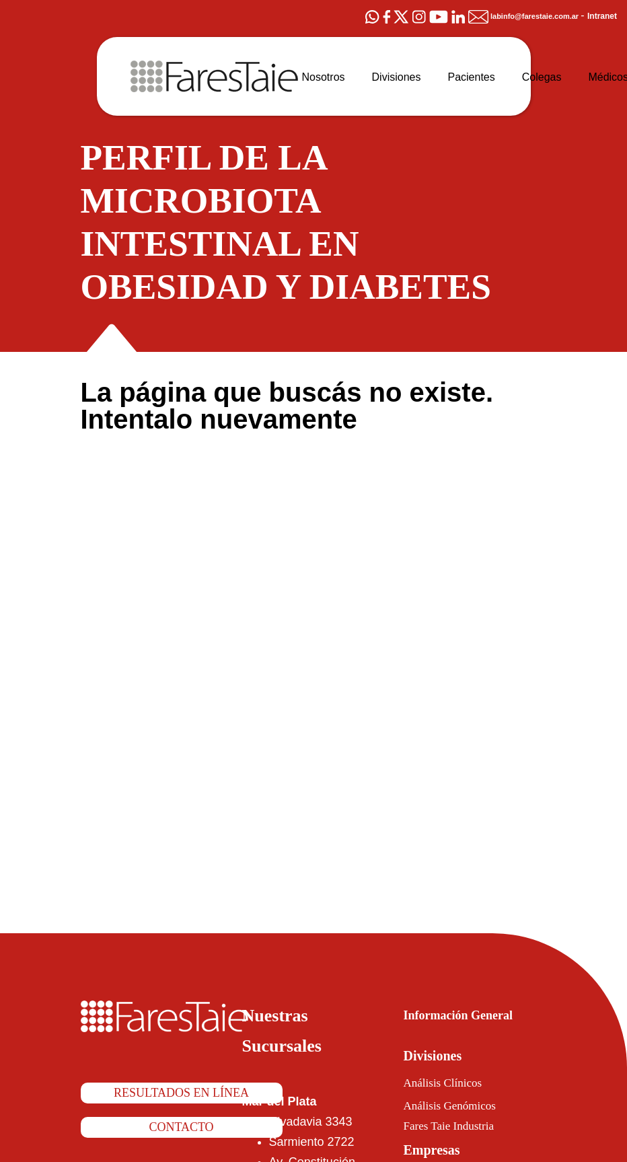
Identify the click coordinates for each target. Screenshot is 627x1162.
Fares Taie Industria (461, 1126)
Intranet (600, 16)
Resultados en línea (182, 1093)
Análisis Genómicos (460, 1105)
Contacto (181, 1128)
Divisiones (439, 1056)
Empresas (439, 1150)
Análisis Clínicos (450, 1082)
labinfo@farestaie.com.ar (514, 16)
